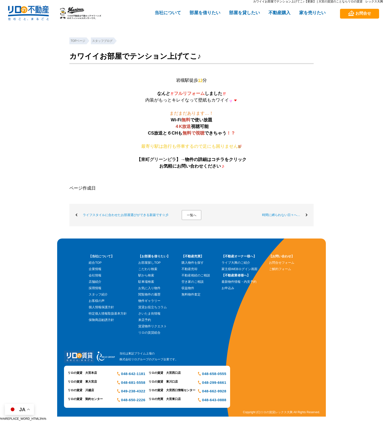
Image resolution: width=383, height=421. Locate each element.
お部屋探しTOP (149, 262)
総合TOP (95, 262)
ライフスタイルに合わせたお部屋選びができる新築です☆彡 (126, 215)
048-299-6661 (214, 382)
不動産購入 (279, 12)
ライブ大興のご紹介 (236, 262)
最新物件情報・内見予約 (239, 282)
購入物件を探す (192, 262)
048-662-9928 (214, 391)
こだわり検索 (147, 269)
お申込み (228, 288)
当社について (168, 12)
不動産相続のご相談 (195, 275)
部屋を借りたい (205, 12)
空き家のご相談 (192, 282)
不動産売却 (189, 269)
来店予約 (144, 320)
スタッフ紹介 (98, 294)
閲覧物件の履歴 (149, 294)
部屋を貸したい (244, 12)
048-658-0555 (214, 374)
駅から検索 (146, 275)
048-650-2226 (133, 400)
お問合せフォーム (281, 262)
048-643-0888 (214, 400)
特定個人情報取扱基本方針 (108, 313)
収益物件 (187, 288)
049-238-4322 (133, 391)
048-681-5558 (133, 382)
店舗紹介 (95, 282)
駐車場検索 (146, 282)
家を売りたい (312, 12)
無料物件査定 (191, 294)
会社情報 (95, 275)
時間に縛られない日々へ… (281, 215)
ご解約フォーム (280, 269)
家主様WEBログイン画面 (239, 269)
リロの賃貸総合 (149, 332)
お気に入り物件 (149, 288)
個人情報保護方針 (101, 307)
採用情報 (95, 288)
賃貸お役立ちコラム (152, 307)
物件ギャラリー (149, 301)
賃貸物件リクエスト (152, 326)
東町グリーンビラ (158, 159)
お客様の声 (97, 301)
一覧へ (191, 215)
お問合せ (363, 13)
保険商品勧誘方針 (101, 320)
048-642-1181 (133, 374)
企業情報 (95, 269)
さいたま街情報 (149, 313)
